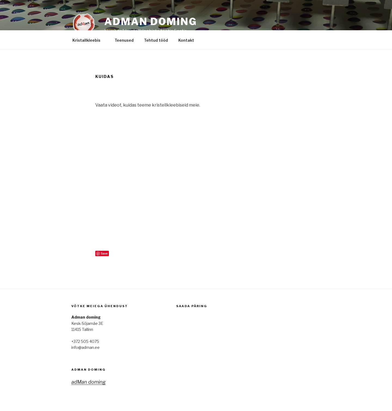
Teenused (124, 40)
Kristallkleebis (89, 40)
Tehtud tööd (156, 40)
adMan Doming (150, 22)
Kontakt (188, 40)
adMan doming (88, 369)
